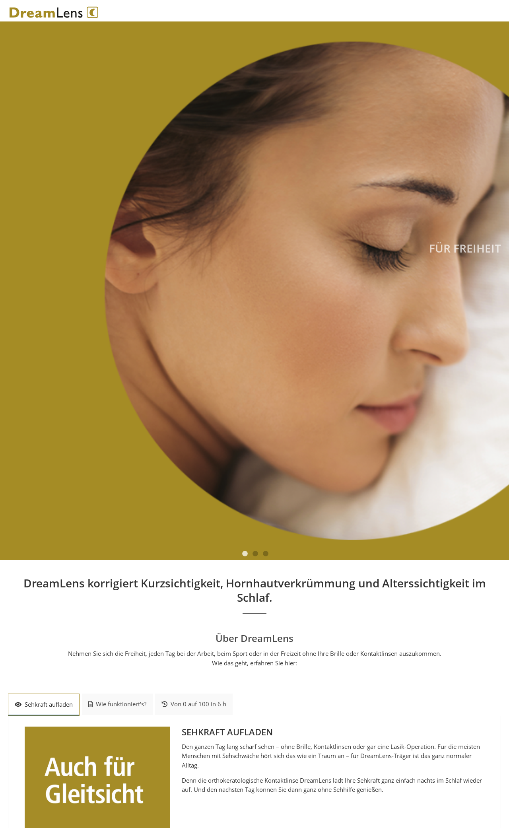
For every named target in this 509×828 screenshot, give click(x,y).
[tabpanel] (254, 290)
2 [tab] (255, 554)
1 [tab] (245, 554)
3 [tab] (266, 554)
